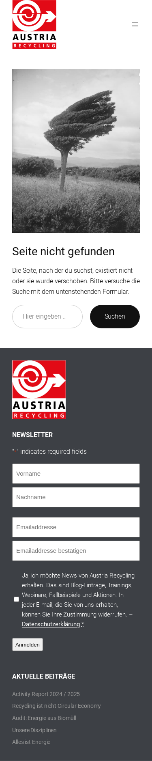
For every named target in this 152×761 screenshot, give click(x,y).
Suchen (115, 316)
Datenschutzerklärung (51, 624)
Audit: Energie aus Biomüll (44, 718)
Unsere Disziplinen (34, 730)
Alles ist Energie (31, 742)
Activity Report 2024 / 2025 (46, 694)
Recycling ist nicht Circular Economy (56, 706)
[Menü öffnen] (135, 24)
